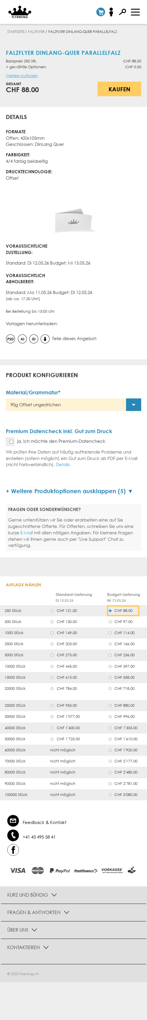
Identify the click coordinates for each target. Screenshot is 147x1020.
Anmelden (113, 12)
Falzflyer (36, 31)
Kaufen (119, 88)
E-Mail (26, 532)
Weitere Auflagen (22, 76)
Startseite (15, 31)
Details (63, 464)
